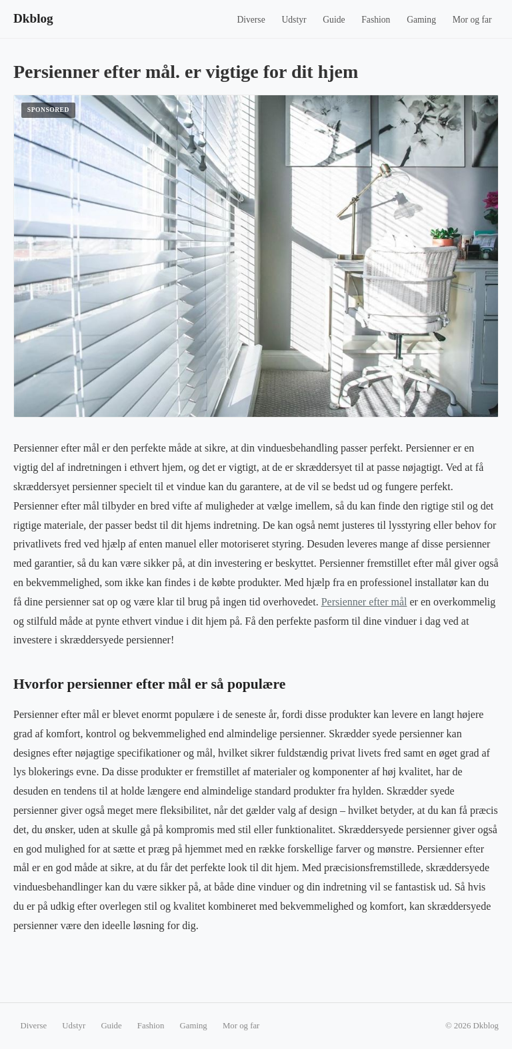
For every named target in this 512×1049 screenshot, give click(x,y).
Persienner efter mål (364, 601)
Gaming (421, 20)
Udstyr (293, 20)
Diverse (251, 20)
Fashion (375, 20)
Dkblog (33, 18)
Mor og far (472, 20)
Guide (334, 20)
